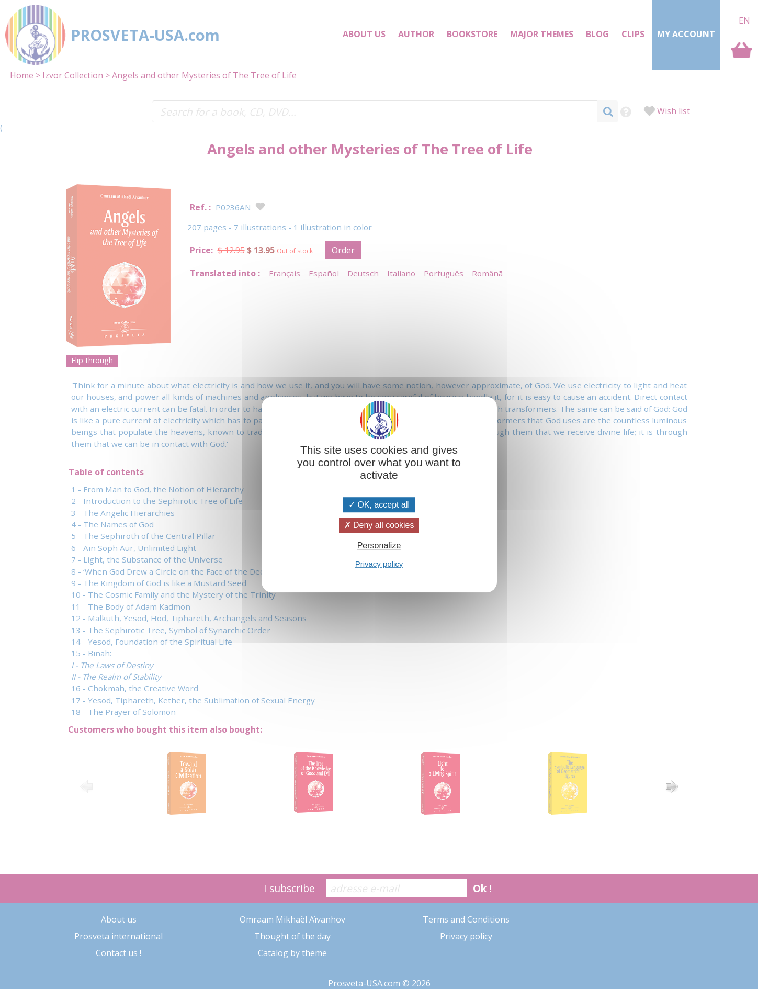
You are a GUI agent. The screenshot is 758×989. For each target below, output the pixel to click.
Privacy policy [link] (379, 563)
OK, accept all (379, 504)
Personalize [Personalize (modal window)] (379, 546)
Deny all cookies (379, 525)
